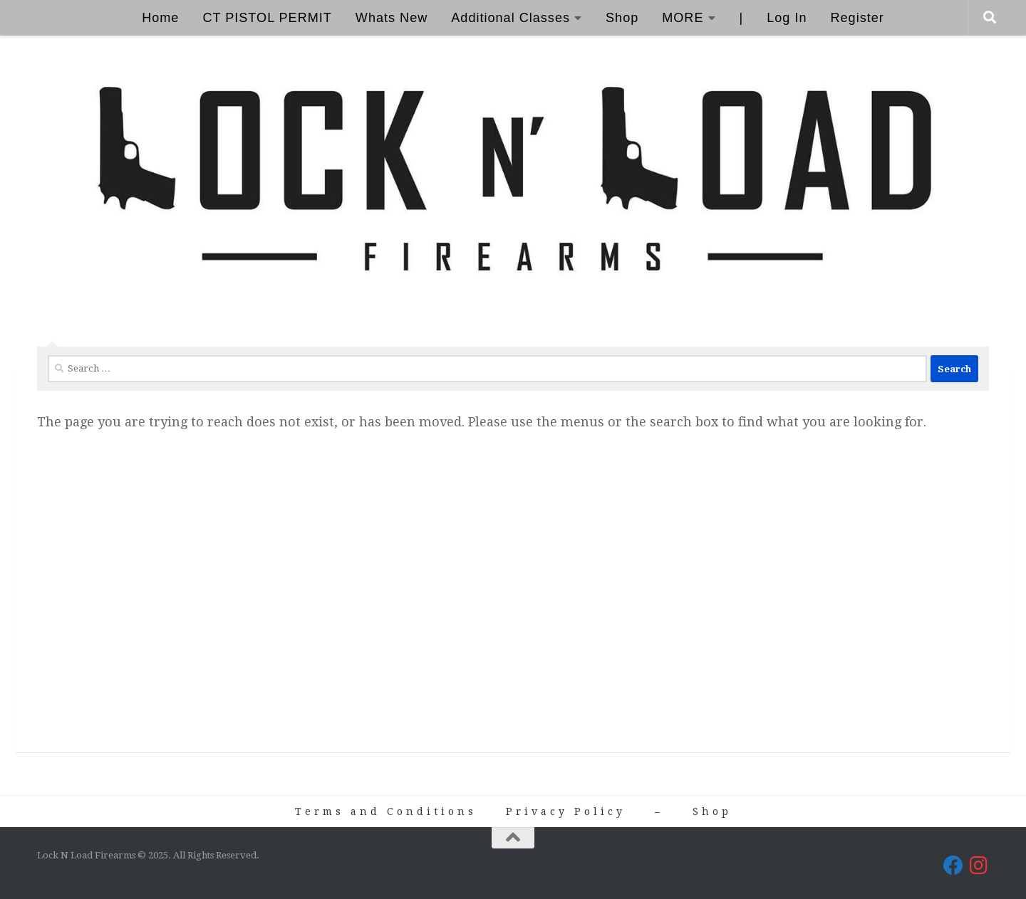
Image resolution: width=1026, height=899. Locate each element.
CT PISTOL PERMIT (266, 18)
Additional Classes (510, 18)
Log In (787, 18)
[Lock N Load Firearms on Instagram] (979, 866)
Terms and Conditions (386, 811)
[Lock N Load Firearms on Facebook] (953, 866)
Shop (622, 18)
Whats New (392, 18)
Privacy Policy (566, 811)
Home (160, 18)
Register (857, 18)
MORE (682, 18)
